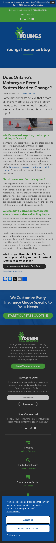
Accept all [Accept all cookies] (28, 520)
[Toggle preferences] (13, 535)
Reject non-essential (28, 528)
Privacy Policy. (13, 512)
